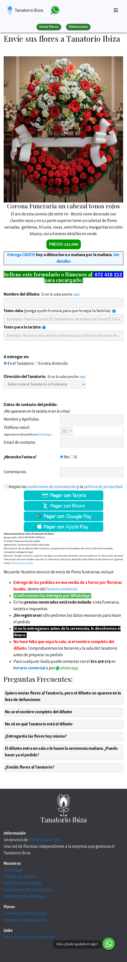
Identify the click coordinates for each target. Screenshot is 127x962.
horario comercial (61, 589)
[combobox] (66, 431)
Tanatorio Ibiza (29, 10)
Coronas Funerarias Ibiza (25, 913)
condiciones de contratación (51, 487)
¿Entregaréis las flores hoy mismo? (36, 736)
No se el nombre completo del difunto (38, 712)
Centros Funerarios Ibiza (25, 920)
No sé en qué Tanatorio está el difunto (39, 724)
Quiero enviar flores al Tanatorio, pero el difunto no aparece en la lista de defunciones (63, 696)
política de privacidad (103, 487)
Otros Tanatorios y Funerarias (29, 937)
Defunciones (78, 27)
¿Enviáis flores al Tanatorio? (29, 767)
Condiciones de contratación (28, 890)
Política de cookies (20, 877)
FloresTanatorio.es (44, 840)
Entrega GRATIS (21, 255)
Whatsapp (44, 434)
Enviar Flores (48, 27)
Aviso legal (13, 870)
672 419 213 (108, 274)
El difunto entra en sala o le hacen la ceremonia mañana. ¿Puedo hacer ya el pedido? (61, 751)
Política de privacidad (23, 883)
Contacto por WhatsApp (25, 896)
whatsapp (67, 668)
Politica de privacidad (22, 563)
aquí (76, 294)
